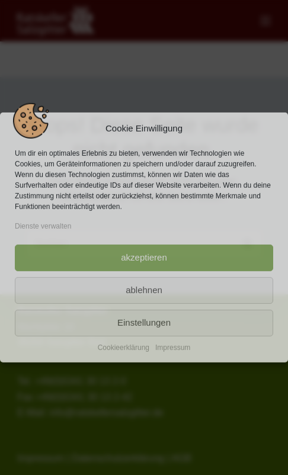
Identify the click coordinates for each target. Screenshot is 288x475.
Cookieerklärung (123, 347)
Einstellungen (144, 322)
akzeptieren (144, 257)
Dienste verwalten (43, 226)
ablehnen (144, 290)
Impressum (172, 347)
